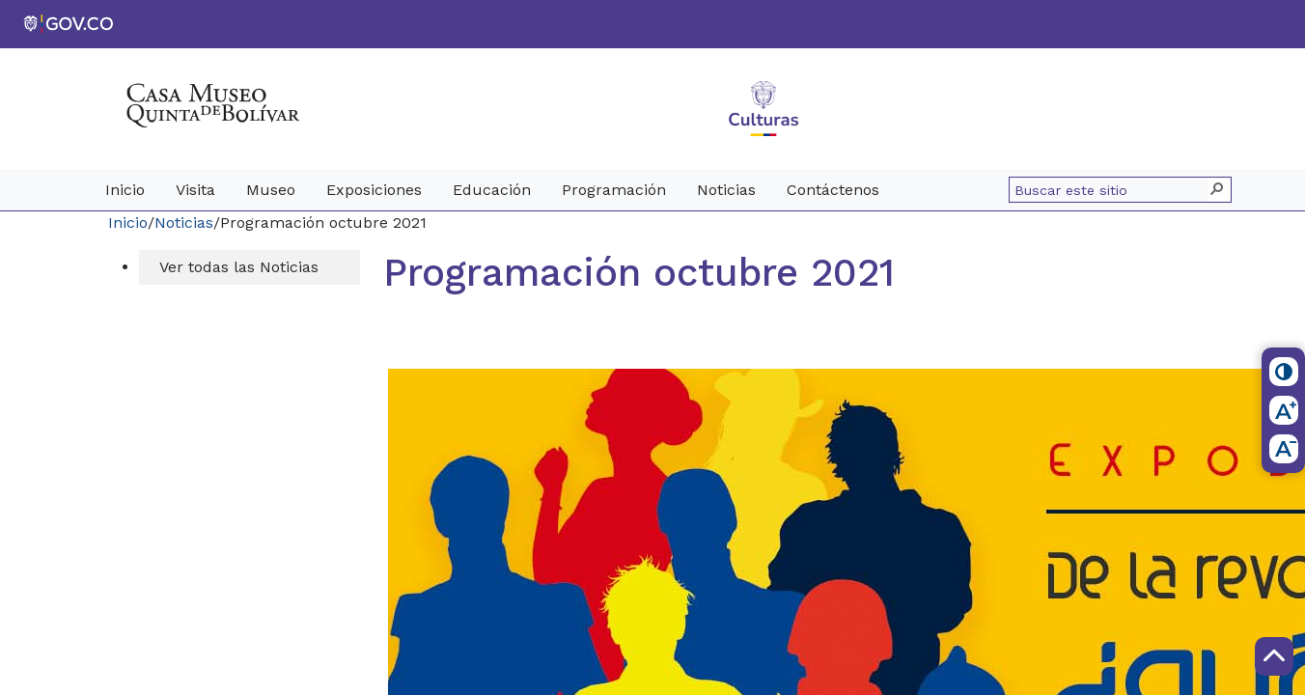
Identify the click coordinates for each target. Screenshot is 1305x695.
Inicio (128, 222)
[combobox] (1111, 190)
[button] (1219, 190)
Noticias (183, 222)
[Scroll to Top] (1274, 656)
